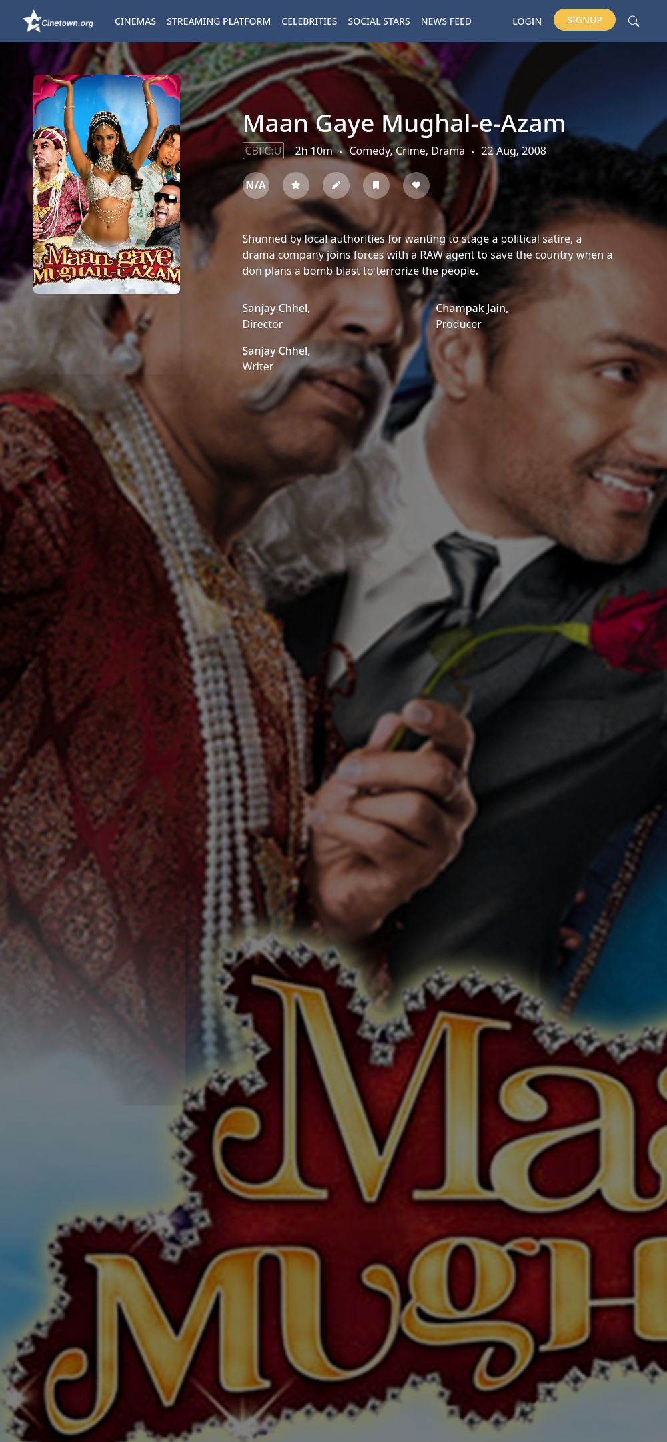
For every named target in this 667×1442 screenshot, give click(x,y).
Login (527, 21)
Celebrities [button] (309, 21)
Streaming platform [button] (219, 21)
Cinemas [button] (135, 21)
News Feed (446, 21)
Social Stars (379, 21)
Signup (584, 19)
